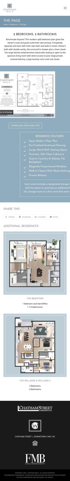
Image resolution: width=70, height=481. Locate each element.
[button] (65, 8)
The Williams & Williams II (35, 381)
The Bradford (35, 299)
